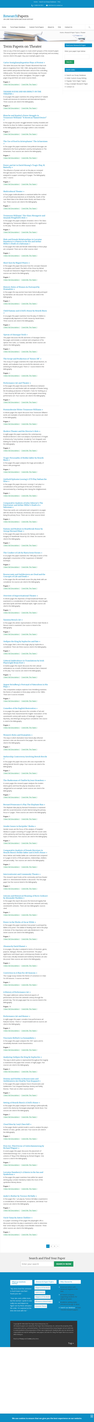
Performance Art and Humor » (16, 1016)
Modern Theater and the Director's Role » (21, 431)
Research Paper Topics (72, 32)
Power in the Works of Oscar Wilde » (19, 922)
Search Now (63, 1263)
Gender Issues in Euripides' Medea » (19, 826)
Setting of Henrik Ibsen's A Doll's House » (21, 1103)
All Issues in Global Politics (43, 1301)
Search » (69, 62)
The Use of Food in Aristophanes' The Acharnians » (25, 142)
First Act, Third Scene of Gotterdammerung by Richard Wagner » (23, 1147)
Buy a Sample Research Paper (77, 84)
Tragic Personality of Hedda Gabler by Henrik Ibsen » (23, 459)
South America (39, 1292)
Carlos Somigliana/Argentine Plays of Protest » (24, 62)
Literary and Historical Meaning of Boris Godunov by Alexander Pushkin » (25, 897)
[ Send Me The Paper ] (29, 84)
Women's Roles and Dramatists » (18, 735)
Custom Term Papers (36, 27)
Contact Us (68, 27)
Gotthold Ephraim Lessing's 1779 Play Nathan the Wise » (25, 480)
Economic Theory (40, 1306)
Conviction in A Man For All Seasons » (20, 973)
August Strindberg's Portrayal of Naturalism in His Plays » (25, 685)
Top (70, 1343)
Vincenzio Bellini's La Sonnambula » (19, 1038)
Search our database (67, 1308)
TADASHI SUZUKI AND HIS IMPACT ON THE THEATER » (22, 93)
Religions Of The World (42, 1288)
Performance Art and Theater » (17, 383)
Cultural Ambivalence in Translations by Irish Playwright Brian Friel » (23, 662)
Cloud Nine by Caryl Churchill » (17, 1124)
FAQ (59, 2)
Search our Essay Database (47, 2)
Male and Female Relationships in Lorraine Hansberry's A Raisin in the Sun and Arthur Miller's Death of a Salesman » (22, 241)
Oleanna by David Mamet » (15, 946)
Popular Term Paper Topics (76, 81)
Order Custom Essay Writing (76, 78)
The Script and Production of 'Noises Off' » (22, 359)
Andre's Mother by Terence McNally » (20, 1196)
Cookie (29, 1339)
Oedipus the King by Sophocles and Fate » (21, 641)
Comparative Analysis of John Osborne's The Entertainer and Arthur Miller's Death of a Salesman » (23, 505)
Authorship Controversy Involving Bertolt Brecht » (25, 757)
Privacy (22, 1339)
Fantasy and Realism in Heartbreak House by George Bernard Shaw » (23, 530)
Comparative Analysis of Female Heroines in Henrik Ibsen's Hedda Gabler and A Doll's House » (25, 851)
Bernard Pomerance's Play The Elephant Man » (24, 804)
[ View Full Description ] (11, 84)
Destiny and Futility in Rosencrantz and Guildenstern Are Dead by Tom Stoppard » (22, 1080)
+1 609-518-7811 (38, 5)
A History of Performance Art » (17, 992)
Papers (16, 16)
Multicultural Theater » (13, 191)
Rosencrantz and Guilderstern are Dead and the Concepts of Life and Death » (24, 575)
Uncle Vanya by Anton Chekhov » (18, 1218)
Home (36, 2)
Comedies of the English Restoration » (20, 708)
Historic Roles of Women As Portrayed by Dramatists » (21, 288)
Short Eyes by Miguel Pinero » (16, 263)
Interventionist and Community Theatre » (22, 874)
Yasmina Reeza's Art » (13, 620)
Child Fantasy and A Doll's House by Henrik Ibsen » (25, 312)
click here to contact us (55, 5)
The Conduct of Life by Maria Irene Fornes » (22, 553)
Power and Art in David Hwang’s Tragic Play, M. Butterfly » (24, 166)
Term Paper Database (17, 27)
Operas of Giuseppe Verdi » (15, 335)
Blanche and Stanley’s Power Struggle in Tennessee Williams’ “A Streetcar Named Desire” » (25, 117)
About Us (51, 27)
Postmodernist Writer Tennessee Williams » (23, 409)
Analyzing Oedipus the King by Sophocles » (22, 1057)
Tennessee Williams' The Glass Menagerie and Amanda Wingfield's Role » (24, 217)
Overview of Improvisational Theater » (20, 596)
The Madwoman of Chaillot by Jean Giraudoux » (24, 780)
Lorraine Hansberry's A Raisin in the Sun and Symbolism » (23, 1173)
